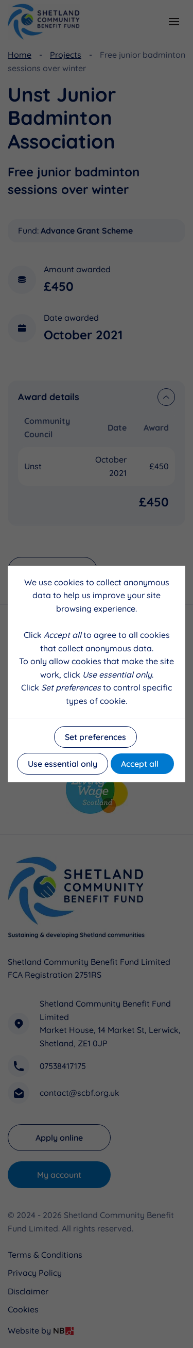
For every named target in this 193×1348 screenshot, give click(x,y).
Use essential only (62, 764)
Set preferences (95, 737)
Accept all (140, 764)
